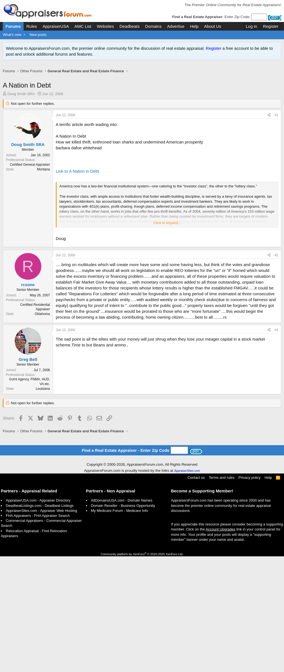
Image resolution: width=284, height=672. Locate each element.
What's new (12, 35)
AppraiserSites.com (187, 586)
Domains (153, 26)
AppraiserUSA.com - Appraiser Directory (38, 616)
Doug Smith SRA (21, 100)
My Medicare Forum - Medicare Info (119, 626)
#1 (276, 121)
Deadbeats (130, 26)
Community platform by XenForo (142, 669)
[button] (24, 35)
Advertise (175, 26)
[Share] (269, 121)
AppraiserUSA (55, 26)
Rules (31, 26)
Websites (105, 26)
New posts (38, 35)
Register (213, 48)
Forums (13, 26)
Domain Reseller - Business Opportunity (123, 621)
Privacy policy (249, 593)
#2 (276, 342)
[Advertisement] (142, 80)
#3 (276, 416)
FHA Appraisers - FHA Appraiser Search (38, 631)
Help (194, 26)
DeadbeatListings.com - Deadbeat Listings (39, 621)
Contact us (196, 593)
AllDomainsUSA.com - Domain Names (122, 616)
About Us (212, 26)
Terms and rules (221, 593)
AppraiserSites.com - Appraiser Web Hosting (41, 626)
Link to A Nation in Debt (77, 177)
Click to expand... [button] (167, 229)
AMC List (82, 26)
